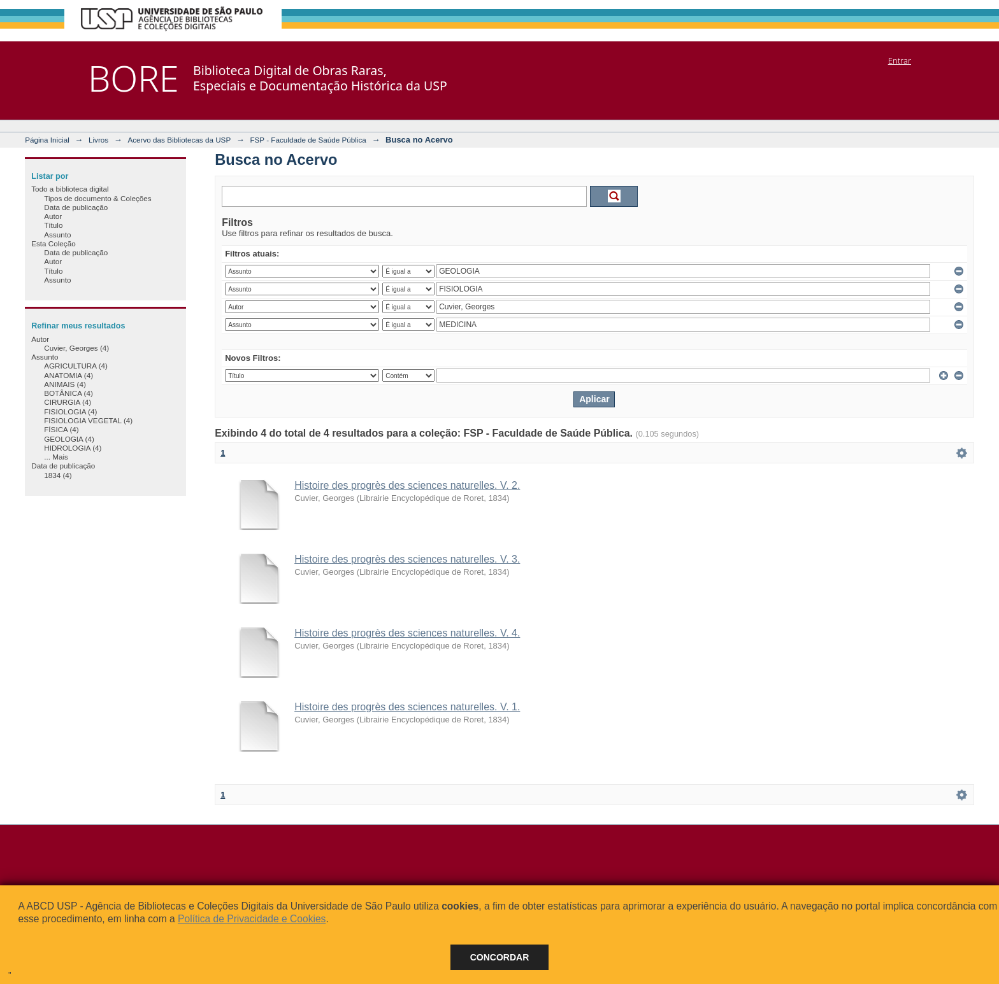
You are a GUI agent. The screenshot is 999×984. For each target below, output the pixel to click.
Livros (98, 140)
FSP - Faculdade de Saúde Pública (308, 140)
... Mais (56, 457)
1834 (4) (58, 475)
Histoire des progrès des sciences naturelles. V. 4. (407, 633)
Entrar (899, 60)
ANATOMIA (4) (68, 375)
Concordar (499, 957)
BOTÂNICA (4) (68, 393)
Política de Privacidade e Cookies (252, 918)
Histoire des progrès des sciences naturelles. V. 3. (407, 559)
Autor (53, 216)
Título (53, 225)
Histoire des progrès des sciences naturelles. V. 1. (407, 706)
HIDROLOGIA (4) (72, 448)
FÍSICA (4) (61, 429)
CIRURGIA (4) (67, 402)
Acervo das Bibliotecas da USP (179, 140)
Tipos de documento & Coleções (97, 198)
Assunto (57, 234)
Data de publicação (76, 207)
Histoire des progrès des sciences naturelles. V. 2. (407, 485)
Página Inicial (47, 140)
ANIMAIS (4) (65, 384)
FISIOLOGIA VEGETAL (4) (88, 420)
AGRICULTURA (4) (76, 366)
